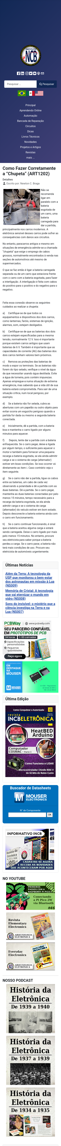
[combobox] (20, 84)
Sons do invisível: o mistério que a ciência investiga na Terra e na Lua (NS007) (30, 608)
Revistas (30, 152)
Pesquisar (46, 84)
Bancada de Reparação (30, 120)
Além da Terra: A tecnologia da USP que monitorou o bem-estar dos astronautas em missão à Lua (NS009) (29, 579)
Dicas (30, 131)
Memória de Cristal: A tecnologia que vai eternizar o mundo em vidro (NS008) (29, 595)
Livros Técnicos (30, 136)
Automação (30, 115)
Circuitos (30, 126)
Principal (30, 105)
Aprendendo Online (30, 110)
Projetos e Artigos (30, 147)
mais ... (30, 157)
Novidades (30, 141)
